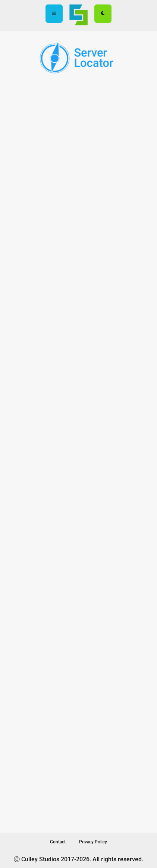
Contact (58, 841)
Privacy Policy (93, 841)
